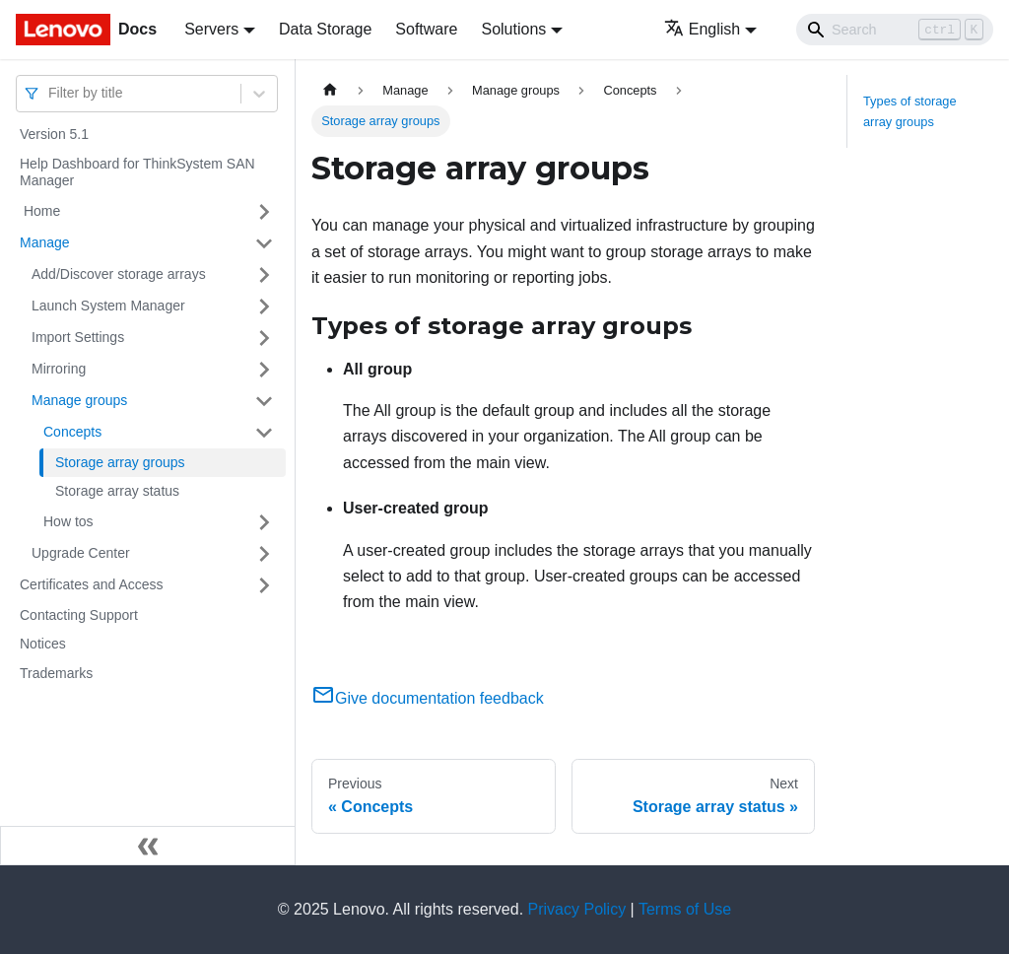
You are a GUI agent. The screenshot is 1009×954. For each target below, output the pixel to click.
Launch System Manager (108, 305)
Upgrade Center (81, 553)
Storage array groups (120, 462)
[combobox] (50, 93)
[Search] (894, 29)
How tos (68, 521)
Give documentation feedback (427, 698)
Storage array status (117, 491)
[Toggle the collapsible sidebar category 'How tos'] (264, 522)
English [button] (702, 29)
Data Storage (325, 29)
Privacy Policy (577, 909)
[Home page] (330, 90)
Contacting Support (79, 615)
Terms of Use (685, 909)
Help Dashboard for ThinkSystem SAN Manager (137, 172)
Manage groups (79, 400)
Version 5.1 (54, 134)
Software (426, 29)
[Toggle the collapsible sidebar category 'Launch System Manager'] (264, 306)
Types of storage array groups (910, 111)
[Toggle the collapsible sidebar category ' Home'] (264, 212)
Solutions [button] (513, 29)
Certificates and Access (92, 584)
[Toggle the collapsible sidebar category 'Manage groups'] (264, 401)
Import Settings (78, 337)
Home (40, 211)
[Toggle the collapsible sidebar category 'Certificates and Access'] (264, 585)
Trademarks (56, 673)
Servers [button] (211, 29)
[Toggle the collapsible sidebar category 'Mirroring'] (264, 369)
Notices (43, 643)
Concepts (72, 432)
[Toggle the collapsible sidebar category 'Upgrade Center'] (264, 554)
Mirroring (59, 368)
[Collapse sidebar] (148, 845)
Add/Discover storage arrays (119, 274)
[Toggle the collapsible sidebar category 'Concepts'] (264, 432)
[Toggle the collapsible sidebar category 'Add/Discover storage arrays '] (264, 275)
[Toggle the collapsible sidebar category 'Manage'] (264, 243)
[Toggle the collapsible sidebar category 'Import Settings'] (264, 338)
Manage (45, 242)
